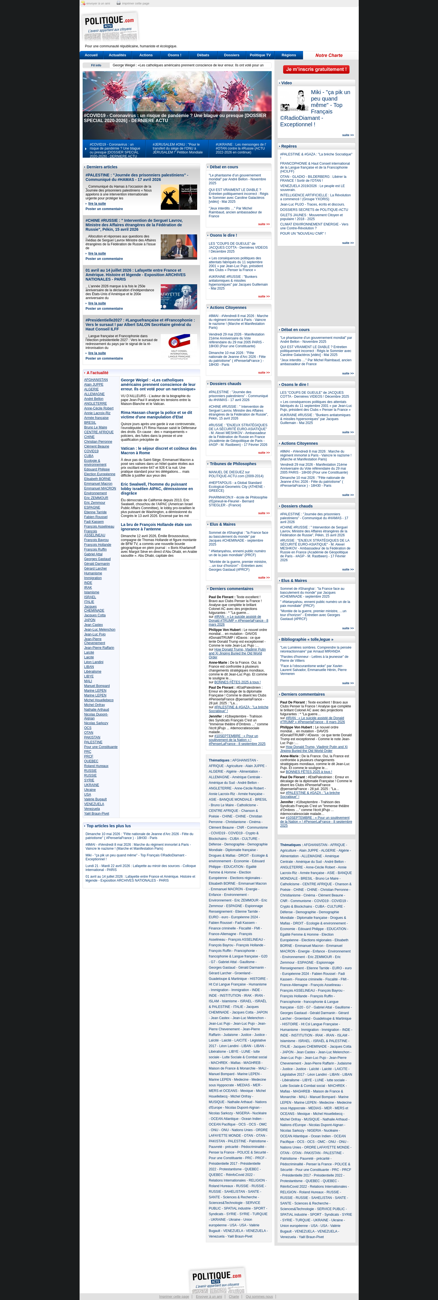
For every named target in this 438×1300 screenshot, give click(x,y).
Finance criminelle (222, 928)
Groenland (242, 973)
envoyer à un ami (98, 3)
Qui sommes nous (259, 1297)
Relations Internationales (227, 1180)
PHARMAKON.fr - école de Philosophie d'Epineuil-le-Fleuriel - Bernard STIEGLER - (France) (238, 501)
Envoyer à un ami (209, 1297)
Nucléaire (260, 1113)
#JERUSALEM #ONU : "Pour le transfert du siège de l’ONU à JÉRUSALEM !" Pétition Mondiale (178, 148)
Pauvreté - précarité (223, 1147)
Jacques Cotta (95, 615)
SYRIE (89, 780)
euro (225, 917)
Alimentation (248, 772)
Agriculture (235, 766)
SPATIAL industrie (237, 1208)
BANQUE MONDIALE (236, 800)
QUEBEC (91, 761)
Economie (241, 861)
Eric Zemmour (94, 503)
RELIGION (257, 1180)
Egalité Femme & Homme (299, 934)
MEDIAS (243, 1085)
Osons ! (174, 55)
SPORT (259, 1208)
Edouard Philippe (97, 469)
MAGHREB (252, 1063)
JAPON (89, 620)
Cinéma (254, 822)
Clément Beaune (96, 446)
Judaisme (230, 1035)
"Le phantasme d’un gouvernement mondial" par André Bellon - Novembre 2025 (237, 179)
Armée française (96, 418)
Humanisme (93, 573)
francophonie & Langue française (233, 956)
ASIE (212, 800)
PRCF (89, 756)
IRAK (88, 588)
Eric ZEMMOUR (96, 498)
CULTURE (250, 839)
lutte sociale (335, 1080)
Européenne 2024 (244, 917)
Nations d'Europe (293, 1125)
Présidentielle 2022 (328, 1175)
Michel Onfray (94, 705)
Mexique (246, 1091)
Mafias (236, 1063)
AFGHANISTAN (96, 380)
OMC (263, 1124)
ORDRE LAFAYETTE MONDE (327, 1147)
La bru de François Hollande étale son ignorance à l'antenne (156, 526)
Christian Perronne (98, 442)
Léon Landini (94, 662)
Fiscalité (245, 928)
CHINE (89, 437)
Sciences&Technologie (226, 1203)
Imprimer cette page (174, 1297)
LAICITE (240, 1040)
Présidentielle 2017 (223, 1164)
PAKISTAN (92, 737)
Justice (246, 1035)
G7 (213, 962)
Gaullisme (247, 962)
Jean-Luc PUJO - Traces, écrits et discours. (312, 204)
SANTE (253, 1192)
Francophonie (244, 951)
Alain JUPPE (94, 384)
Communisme (257, 828)
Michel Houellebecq (99, 700)
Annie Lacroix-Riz (97, 413)
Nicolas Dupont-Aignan (242, 1108)
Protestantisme (230, 1169)
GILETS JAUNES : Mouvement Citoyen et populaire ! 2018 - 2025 (311, 217)
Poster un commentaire (104, 209)
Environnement (95, 493)
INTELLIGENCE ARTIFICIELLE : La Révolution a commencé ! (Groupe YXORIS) (315, 197)
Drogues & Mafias (222, 856)
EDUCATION (233, 867)
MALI (88, 681)
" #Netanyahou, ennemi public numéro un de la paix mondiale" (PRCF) (237, 553)
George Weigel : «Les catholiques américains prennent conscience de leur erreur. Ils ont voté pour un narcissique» (158, 384)
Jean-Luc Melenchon (99, 630)
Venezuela (92, 809)
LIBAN (89, 667)
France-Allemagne (222, 934)
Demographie (234, 844)
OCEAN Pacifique (222, 1124)
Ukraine (90, 790)
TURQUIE (259, 1214)
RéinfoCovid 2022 (239, 1175)
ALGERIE (91, 389)
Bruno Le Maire (95, 427)
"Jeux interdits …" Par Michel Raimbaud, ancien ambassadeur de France (235, 212)
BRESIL (90, 423)
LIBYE (89, 676)
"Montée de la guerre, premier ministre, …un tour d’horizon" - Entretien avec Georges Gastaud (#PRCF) (238, 566)
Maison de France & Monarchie (232, 1068)
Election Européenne (99, 474)
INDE (88, 583)
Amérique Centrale (246, 777)
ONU (214, 1130)
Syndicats (216, 1214)
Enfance (215, 895)
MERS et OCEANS (223, 1091)
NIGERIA (243, 1113)
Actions (146, 55)
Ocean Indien (251, 1119)
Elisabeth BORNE (97, 479)
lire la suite (97, 204)
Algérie (231, 772)
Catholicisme (246, 805)
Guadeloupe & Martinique (228, 979)
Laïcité (89, 652)
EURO (214, 917)
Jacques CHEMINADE (94, 608)
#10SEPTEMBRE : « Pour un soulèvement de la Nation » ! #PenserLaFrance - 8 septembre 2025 (237, 740)
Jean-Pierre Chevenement (94, 641)
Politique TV (260, 55)
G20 (264, 956)
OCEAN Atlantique (225, 1119)
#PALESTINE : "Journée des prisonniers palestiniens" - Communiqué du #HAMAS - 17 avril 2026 (137, 177)
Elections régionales (245, 878)
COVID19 (91, 451)
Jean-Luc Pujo (95, 634)
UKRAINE (91, 785)
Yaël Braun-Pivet (96, 814)
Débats (203, 55)
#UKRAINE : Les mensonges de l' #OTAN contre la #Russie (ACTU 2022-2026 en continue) (241, 148)
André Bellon (94, 399)
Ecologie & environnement (95, 463)
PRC (87, 752)
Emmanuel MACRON (100, 488)
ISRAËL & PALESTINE (330, 1041)
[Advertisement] (254, 26)
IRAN (259, 996)
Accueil (91, 55)
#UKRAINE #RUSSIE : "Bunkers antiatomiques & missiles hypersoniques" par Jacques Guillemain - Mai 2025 (238, 282)
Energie (251, 889)
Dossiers (231, 55)
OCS (88, 728)
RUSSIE (90, 771)
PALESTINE (93, 742)
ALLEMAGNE (94, 394)
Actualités (117, 55)
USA (87, 794)
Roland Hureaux (96, 766)
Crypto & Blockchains (296, 906)
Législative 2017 (292, 1075)
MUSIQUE (217, 1102)
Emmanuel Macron (98, 484)
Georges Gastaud (97, 559)
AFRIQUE (216, 766)
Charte (234, 1297)
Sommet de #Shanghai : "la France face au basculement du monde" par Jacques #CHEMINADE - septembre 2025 (238, 538)
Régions (289, 55)
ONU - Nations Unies (237, 1130)
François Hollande (97, 545)
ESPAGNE (92, 507)
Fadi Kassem (94, 522)
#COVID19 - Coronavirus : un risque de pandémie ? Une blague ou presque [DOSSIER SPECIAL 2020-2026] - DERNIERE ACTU (115, 150)
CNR (240, 828)
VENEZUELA (94, 804)
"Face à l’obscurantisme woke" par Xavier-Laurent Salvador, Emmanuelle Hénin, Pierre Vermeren (313, 670)
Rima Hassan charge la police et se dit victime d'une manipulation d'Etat (156, 414)
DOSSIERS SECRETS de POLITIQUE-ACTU (314, 210)
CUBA (89, 456)
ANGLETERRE (95, 404)
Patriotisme (257, 1141)
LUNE (245, 1052)
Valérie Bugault (95, 799)
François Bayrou (96, 540)
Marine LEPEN (95, 691)
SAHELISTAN (234, 1192)
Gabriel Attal (93, 554)
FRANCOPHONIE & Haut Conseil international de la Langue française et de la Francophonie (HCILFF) (315, 167)
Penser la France (221, 1152)
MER (256, 1085)
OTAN (88, 733)
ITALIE (89, 602)
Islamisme (91, 592)
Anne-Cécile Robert (99, 408)
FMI (257, 928)
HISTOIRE (257, 979)
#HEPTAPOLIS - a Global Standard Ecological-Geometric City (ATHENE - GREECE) (237, 487)
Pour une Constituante (101, 747)
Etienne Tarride (95, 512)
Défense (215, 844)
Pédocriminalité (252, 1147)
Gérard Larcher (95, 568)
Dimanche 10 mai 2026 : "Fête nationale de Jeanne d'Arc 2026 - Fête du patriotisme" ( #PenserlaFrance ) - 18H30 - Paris (140, 836)
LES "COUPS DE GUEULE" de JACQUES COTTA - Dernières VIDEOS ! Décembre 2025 (238, 247)
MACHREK (219, 1063)
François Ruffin (95, 549)
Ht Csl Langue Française (227, 984)
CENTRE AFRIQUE (99, 432)
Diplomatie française (240, 850)
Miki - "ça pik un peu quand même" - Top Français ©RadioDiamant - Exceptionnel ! (315, 108)
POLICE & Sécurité (251, 1152)
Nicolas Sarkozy (96, 723)
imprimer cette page (135, 3)
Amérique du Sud (222, 783)
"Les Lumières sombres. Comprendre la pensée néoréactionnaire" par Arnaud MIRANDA (315, 649)
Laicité (89, 657)
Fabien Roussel (96, 517)
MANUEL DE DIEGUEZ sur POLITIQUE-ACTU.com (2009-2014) (236, 474)
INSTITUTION (230, 996)
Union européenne (294, 1226)
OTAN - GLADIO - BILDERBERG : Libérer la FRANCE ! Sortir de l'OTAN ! (313, 179)
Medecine (241, 1080)
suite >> (264, 224)
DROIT (244, 856)
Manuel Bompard (97, 686)
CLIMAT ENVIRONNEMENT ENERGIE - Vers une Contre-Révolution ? (314, 226)
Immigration (93, 578)
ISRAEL (90, 597)
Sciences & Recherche (240, 1197)
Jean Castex (93, 625)
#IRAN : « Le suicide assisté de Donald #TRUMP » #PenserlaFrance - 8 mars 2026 (239, 620)
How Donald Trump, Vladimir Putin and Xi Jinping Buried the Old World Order (237, 653)
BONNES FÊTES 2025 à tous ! (238, 682)
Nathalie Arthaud (96, 710)
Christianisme (236, 822)
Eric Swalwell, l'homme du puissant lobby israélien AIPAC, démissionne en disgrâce (157, 488)
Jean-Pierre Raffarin (99, 648)
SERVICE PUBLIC (331, 1209)
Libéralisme (92, 672)
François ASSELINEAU (94, 533)
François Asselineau (99, 526)
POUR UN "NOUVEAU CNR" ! (303, 234)
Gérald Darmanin (97, 564)
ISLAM (214, 1001)
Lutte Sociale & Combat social (244, 1057)
